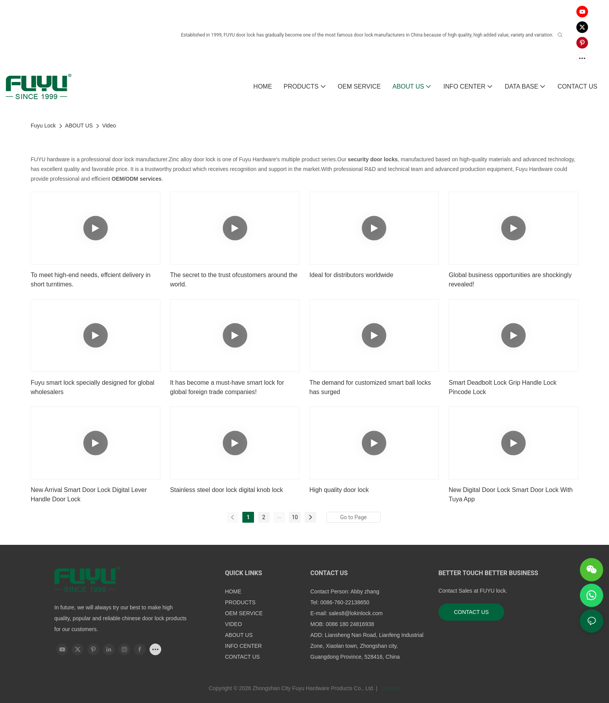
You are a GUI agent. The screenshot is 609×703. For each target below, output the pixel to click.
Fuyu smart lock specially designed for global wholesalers (92, 387)
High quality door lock (339, 490)
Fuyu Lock (43, 125)
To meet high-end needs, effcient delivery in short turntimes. (90, 280)
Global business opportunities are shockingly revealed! (510, 280)
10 (295, 517)
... (279, 516)
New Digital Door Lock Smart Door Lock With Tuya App (510, 494)
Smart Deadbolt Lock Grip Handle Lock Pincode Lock (502, 387)
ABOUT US (79, 125)
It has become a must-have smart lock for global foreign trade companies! (227, 387)
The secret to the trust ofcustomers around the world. (234, 280)
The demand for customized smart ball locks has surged (370, 387)
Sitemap (389, 688)
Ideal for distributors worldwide (351, 275)
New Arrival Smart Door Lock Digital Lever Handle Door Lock (89, 494)
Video (109, 125)
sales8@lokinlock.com (356, 613)
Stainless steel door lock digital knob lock (226, 490)
